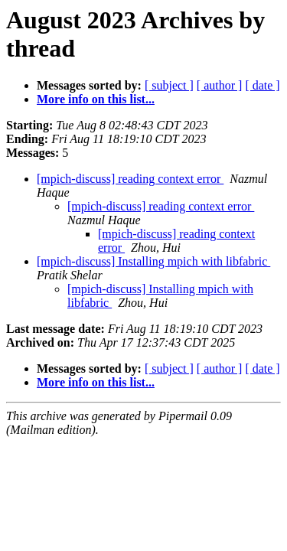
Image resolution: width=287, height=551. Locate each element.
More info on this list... (96, 99)
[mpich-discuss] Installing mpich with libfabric (153, 261)
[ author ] (220, 85)
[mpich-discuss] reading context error (130, 178)
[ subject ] (169, 85)
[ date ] (262, 85)
